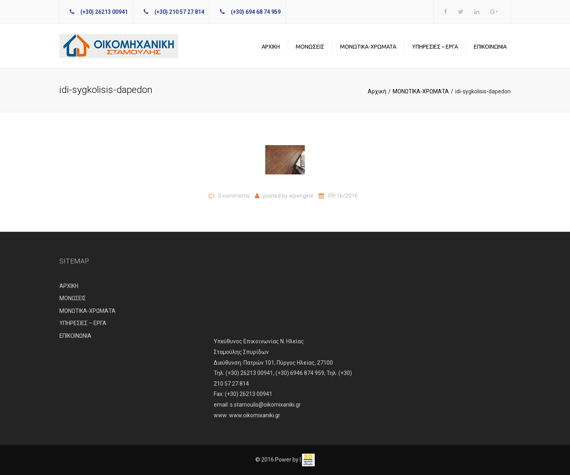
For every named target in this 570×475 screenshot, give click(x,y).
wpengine (301, 196)
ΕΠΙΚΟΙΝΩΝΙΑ (490, 47)
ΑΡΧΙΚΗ (271, 47)
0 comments (234, 196)
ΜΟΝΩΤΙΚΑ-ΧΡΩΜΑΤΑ (368, 47)
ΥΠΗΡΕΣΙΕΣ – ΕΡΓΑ (435, 47)
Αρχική (377, 91)
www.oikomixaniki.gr (254, 415)
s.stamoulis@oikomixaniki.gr (265, 404)
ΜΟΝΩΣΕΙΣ (310, 47)
